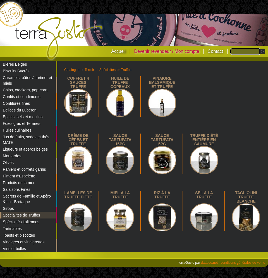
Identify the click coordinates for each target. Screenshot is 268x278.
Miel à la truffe (120, 195)
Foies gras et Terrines (21, 123)
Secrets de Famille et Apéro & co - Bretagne (27, 199)
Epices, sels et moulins (22, 117)
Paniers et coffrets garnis (24, 169)
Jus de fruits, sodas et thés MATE (26, 140)
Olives (8, 162)
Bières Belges (15, 64)
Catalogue (72, 70)
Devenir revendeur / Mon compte (166, 51)
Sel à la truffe (204, 195)
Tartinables (12, 228)
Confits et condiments (21, 96)
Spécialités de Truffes (21, 215)
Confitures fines (16, 103)
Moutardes (12, 156)
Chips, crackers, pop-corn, (25, 90)
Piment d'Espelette (19, 176)
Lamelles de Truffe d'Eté (78, 195)
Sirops (8, 208)
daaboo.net (209, 263)
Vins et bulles (14, 248)
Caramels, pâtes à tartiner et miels (27, 80)
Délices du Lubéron (20, 110)
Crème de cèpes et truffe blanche (78, 141)
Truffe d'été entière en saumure (204, 139)
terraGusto (59, 38)
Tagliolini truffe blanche (246, 197)
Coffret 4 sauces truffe (78, 82)
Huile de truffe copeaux (120, 82)
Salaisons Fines (16, 189)
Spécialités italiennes (21, 222)
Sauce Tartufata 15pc (120, 139)
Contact (215, 51)
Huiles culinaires (17, 130)
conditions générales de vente (243, 263)
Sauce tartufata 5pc (162, 139)
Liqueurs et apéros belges (25, 149)
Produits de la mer (19, 182)
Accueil (118, 51)
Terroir (89, 70)
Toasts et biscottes (19, 235)
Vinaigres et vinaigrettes (23, 242)
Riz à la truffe (162, 195)
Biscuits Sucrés (16, 71)
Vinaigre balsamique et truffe (162, 82)
